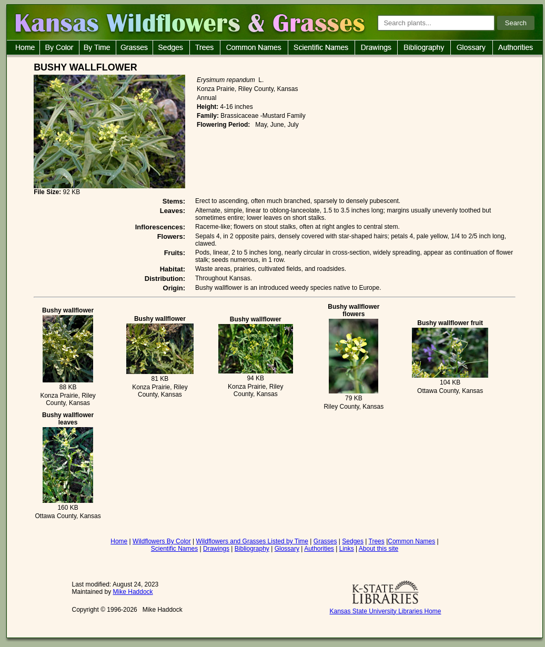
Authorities (319, 548)
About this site (378, 548)
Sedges (353, 541)
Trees (377, 541)
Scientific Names (174, 548)
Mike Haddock (133, 591)
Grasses (325, 541)
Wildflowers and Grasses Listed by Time (252, 541)
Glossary (287, 548)
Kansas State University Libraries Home (385, 611)
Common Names (411, 541)
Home (118, 541)
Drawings (216, 548)
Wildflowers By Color (162, 541)
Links (346, 548)
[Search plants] (436, 23)
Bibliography (252, 548)
